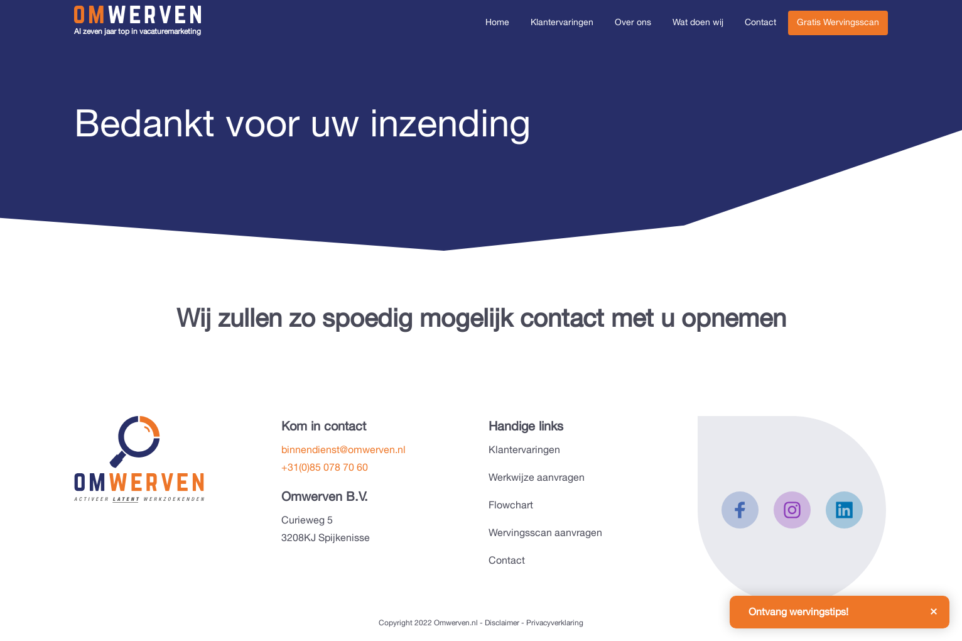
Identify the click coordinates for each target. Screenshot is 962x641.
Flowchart (511, 505)
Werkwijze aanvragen (537, 477)
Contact (760, 22)
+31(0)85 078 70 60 (324, 467)
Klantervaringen (562, 22)
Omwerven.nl (456, 622)
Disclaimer (502, 622)
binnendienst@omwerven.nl (343, 450)
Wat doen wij (698, 22)
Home (497, 22)
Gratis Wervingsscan (838, 22)
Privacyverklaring (554, 622)
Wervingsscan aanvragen (545, 533)
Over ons (633, 22)
